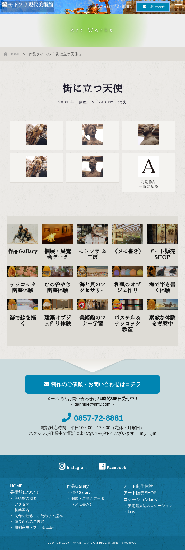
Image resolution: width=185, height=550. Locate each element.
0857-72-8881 (92, 418)
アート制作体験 (138, 486)
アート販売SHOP (139, 493)
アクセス (22, 504)
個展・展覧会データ (87, 498)
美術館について (25, 492)
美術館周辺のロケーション (150, 506)
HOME (12, 54)
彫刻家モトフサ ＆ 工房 (34, 527)
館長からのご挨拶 (29, 521)
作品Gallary (78, 486)
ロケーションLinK (140, 499)
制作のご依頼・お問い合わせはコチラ (92, 384)
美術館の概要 (26, 498)
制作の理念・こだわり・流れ (39, 516)
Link (131, 511)
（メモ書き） (82, 504)
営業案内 (22, 510)
